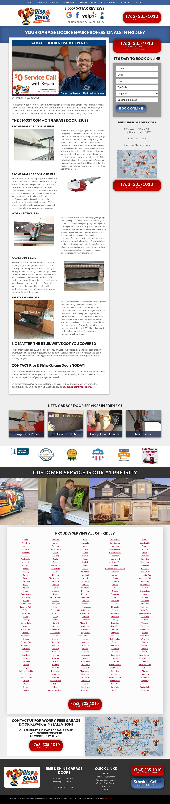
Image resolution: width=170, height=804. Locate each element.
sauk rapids (145, 542)
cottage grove (26, 677)
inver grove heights (55, 690)
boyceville (26, 597)
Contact (138, 2)
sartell (144, 539)
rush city (115, 661)
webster (144, 648)
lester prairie (85, 587)
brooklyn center (25, 603)
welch (144, 651)
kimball (85, 562)
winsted (145, 670)
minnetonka (85, 664)
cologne (26, 667)
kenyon (85, 555)
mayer (85, 638)
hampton (55, 654)
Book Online (131, 108)
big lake (26, 587)
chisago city (26, 642)
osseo (115, 587)
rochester (115, 645)
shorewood (144, 562)
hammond (55, 651)
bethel (25, 584)
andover (25, 549)
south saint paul (145, 574)
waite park (145, 626)
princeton (115, 613)
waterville (145, 638)
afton (26, 539)
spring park (144, 581)
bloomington (26, 594)
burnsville (26, 613)
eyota (55, 594)
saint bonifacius (115, 664)
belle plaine (25, 581)
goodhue (55, 635)
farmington (55, 603)
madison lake (85, 606)
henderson (55, 670)
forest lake (55, 610)
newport (115, 555)
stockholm (145, 606)
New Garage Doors (106, 776)
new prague (115, 549)
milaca (85, 658)
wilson (144, 667)
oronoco (115, 581)
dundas (56, 558)
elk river (55, 574)
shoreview (145, 558)
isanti (85, 539)
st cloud (144, 587)
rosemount (115, 654)
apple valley (26, 558)
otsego (115, 590)
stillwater (145, 603)
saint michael (115, 680)
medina (85, 648)
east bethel (55, 565)
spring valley (145, 584)
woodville (145, 677)
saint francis (115, 674)
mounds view (85, 686)
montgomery (85, 670)
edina (55, 571)
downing (55, 555)
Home (30, 2)
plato (115, 603)
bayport (26, 574)
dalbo (25, 683)
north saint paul (115, 562)
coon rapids (26, 674)
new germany (115, 542)
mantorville (85, 619)
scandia (145, 549)
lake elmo (85, 571)
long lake (85, 597)
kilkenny (85, 558)
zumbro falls (145, 686)
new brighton (115, 539)
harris (55, 661)
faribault (55, 600)
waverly (145, 642)
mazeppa (85, 642)
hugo (55, 686)
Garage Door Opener (106, 782)
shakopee (145, 555)
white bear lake (145, 664)
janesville (85, 542)
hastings (55, 664)
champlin (25, 632)
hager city (55, 642)
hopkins (55, 674)
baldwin (26, 568)
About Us (124, 2)
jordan (85, 546)
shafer (144, 552)
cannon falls (26, 622)
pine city (115, 597)
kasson (85, 552)
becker (26, 578)
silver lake (145, 565)
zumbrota (145, 690)
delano (55, 542)
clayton (26, 651)
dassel (25, 686)
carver (26, 626)
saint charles (115, 667)
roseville (115, 658)
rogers (115, 651)
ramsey (115, 619)
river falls (115, 635)
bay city (26, 571)
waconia (144, 622)
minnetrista (85, 667)
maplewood (85, 632)
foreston (55, 613)
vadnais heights (145, 613)
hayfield (55, 667)
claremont (26, 648)
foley (55, 606)
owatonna (115, 594)
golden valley (55, 632)
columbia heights (26, 670)
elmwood (55, 584)
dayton (26, 690)
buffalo (26, 610)
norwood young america (115, 568)
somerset (145, 568)
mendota (85, 651)
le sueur (85, 584)
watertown (144, 635)
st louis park (145, 590)
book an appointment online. (77, 386)
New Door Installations (65, 434)
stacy (145, 594)
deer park (55, 539)
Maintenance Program (103, 2)
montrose (85, 677)
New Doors (68, 2)
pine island (115, 600)
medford (85, 645)
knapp (85, 565)
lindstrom (85, 590)
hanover (55, 658)
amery (25, 546)
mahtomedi (85, 610)
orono (115, 578)
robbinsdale (115, 638)
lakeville (85, 578)
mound (85, 683)
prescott (115, 610)
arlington (25, 565)
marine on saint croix (85, 635)
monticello (85, 674)
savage (145, 546)
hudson (56, 683)
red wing (115, 626)
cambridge (25, 619)
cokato (26, 664)
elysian (55, 587)
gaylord (55, 622)
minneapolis (85, 661)
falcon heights (55, 597)
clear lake (26, 654)
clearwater (25, 658)
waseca (145, 632)
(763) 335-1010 (142, 17)
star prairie (145, 600)
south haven (145, 571)
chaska (26, 638)
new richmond (115, 552)
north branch (115, 558)
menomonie (85, 654)
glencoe (55, 626)
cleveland (26, 661)
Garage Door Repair (47, 2)
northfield (115, 565)
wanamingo (144, 629)
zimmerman (144, 683)
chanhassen (26, 635)
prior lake (115, 616)
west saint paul (145, 658)
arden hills (26, 562)
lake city (85, 568)
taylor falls (144, 610)
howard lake (55, 680)
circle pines (25, 645)
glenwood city (55, 629)
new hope (115, 546)
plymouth (115, 606)
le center (85, 581)
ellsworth (55, 581)
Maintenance (143, 434)
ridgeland (115, 632)
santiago (115, 690)
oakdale (115, 574)
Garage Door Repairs (106, 779)
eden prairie (55, 568)
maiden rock (85, 613)
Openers (83, 2)
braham (26, 600)
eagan (55, 562)
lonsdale (85, 600)
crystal (26, 680)
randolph (115, 622)
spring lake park (144, 578)
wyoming (145, 680)
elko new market (55, 578)
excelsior (55, 590)
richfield (115, 629)
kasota (85, 549)
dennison (55, 546)
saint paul (115, 683)
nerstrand (85, 690)
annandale (26, 552)
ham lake (55, 645)
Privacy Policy (108, 798)
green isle (55, 638)
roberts (115, 642)
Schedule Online (148, 782)
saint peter (115, 686)
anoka (25, 555)
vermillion (145, 616)
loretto (85, 603)
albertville (26, 542)
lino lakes (85, 594)
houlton (55, 677)
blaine (25, 590)
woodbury (145, 674)
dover (55, 552)
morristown (85, 680)
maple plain (85, 629)
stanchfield (145, 597)
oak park (115, 571)
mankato (85, 616)
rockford (115, 648)
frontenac (55, 619)
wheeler (145, 661)
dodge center (55, 549)
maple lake (85, 626)
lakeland (85, 574)
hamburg (55, 648)
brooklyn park (25, 606)
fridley (55, 616)
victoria (145, 619)
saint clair (115, 670)
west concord (145, 654)
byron (25, 616)
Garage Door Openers (104, 434)
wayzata (144, 645)
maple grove (85, 622)
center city (25, 629)
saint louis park (115, 677)
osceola (115, 584)
